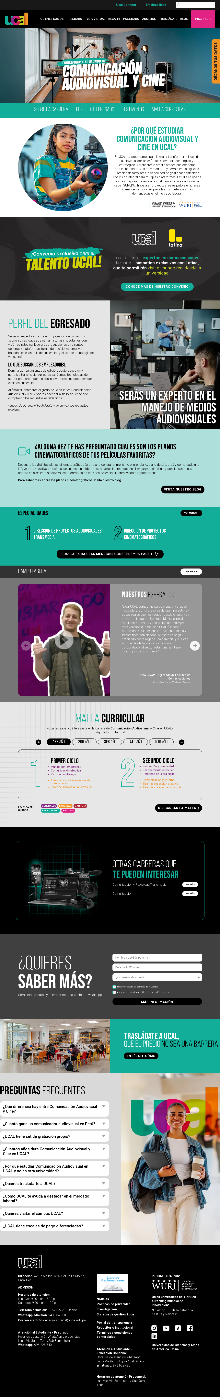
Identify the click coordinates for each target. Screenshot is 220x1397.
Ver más (190, 884)
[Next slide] (195, 646)
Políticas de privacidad (113, 1304)
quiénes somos (52, 19)
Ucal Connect (126, 5)
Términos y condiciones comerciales (114, 1335)
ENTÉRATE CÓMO (141, 1056)
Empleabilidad (156, 5)
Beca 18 (114, 19)
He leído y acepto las (135, 987)
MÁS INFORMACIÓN (157, 1002)
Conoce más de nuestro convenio (157, 286)
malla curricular (169, 110)
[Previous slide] (26, 646)
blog (184, 19)
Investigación (107, 1309)
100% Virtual (95, 19)
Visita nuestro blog (183, 489)
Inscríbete (203, 19)
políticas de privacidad (147, 987)
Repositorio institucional (115, 1327)
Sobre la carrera (51, 110)
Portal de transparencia (114, 1322)
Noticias (103, 1299)
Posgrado (131, 19)
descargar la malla (178, 808)
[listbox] (157, 977)
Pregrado (74, 19)
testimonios (133, 110)
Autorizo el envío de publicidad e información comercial (141, 992)
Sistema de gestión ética (115, 1314)
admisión (149, 19)
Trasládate (168, 19)
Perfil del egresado (95, 110)
